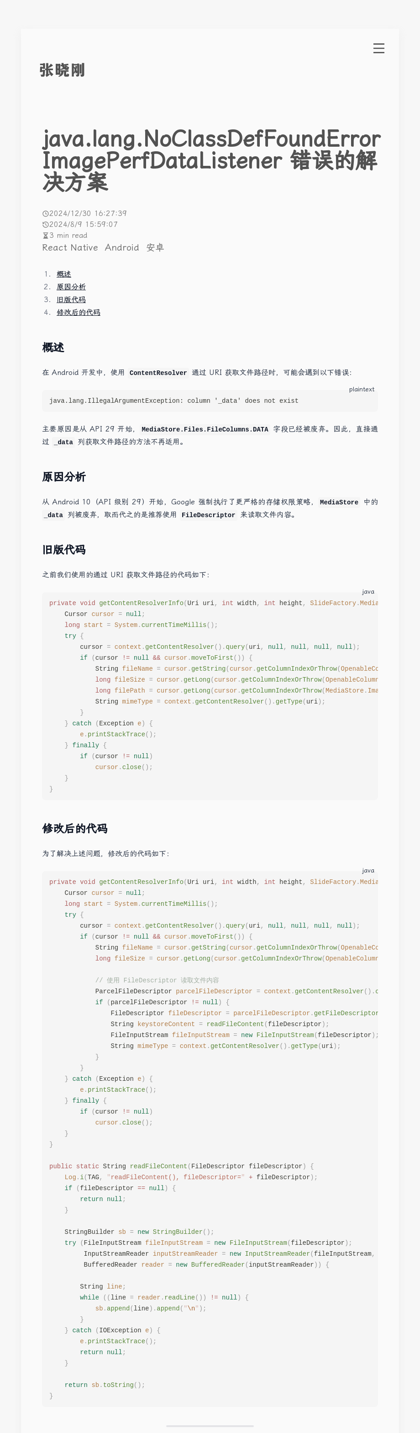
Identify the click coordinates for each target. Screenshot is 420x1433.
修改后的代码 (78, 312)
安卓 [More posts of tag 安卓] (155, 247)
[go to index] (79, 70)
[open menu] (379, 48)
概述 (64, 274)
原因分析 (71, 286)
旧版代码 (71, 299)
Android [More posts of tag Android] (123, 247)
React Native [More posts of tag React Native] (71, 247)
